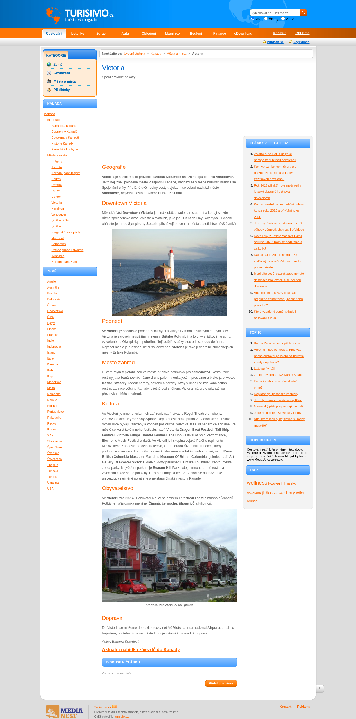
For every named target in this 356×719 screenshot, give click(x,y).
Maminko (172, 33)
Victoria (57, 202)
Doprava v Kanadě (65, 131)
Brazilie (52, 293)
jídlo (266, 493)
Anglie (51, 281)
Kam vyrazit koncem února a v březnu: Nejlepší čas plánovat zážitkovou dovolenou (275, 173)
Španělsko (54, 447)
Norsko (52, 399)
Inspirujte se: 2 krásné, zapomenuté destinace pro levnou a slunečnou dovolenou (279, 280)
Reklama (302, 33)
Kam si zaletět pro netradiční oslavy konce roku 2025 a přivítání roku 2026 (279, 211)
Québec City (60, 220)
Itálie (50, 358)
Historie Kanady (63, 143)
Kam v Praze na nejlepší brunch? (277, 343)
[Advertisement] (149, 122)
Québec (57, 226)
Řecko (51, 423)
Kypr (50, 376)
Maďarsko (54, 382)
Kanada (155, 53)
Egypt (51, 323)
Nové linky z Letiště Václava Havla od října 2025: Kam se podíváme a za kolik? (278, 242)
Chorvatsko (55, 311)
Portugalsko (55, 411)
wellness (257, 483)
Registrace (301, 42)
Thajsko (289, 483)
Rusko (51, 429)
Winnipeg (58, 256)
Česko (51, 305)
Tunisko (52, 470)
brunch (252, 501)
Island (51, 352)
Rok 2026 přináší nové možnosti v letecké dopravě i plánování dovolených (278, 192)
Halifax (56, 179)
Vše (258, 19)
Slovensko (54, 441)
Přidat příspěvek (221, 683)
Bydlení (196, 33)
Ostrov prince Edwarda (68, 250)
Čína (50, 317)
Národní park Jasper (66, 173)
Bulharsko (54, 299)
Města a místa (176, 53)
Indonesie (54, 346)
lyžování (275, 483)
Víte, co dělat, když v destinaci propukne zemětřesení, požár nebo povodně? (278, 299)
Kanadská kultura (64, 125)
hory (290, 493)
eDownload (243, 33)
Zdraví (101, 33)
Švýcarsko (54, 459)
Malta (51, 388)
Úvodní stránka (134, 53)
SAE (50, 435)
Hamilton (58, 208)
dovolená (254, 493)
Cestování (54, 33)
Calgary (57, 161)
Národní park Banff (65, 261)
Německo (54, 394)
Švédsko (53, 453)
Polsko (52, 405)
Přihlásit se (275, 42)
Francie (52, 334)
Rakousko (54, 417)
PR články (62, 90)
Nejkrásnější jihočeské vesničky (276, 394)
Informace (54, 119)
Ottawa (56, 190)
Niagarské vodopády (66, 232)
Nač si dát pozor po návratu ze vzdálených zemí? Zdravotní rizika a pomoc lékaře (279, 261)
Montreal (58, 238)
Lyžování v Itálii (265, 368)
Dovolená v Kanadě (65, 137)
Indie (50, 340)
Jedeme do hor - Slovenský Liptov (278, 412)
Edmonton (59, 244)
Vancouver (59, 214)
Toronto (57, 167)
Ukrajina (53, 482)
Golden (57, 196)
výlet (300, 493)
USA (50, 488)
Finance (219, 33)
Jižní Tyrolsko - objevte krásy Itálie (278, 400)
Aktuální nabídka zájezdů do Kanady (141, 649)
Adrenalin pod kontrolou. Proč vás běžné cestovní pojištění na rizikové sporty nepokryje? (279, 356)
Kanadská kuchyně (65, 149)
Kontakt (279, 33)
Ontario (57, 185)
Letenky (77, 33)
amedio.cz (122, 716)
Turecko (53, 476)
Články (273, 19)
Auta (125, 33)
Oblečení (149, 33)
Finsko (52, 328)
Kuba (51, 370)
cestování (278, 493)
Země (290, 19)
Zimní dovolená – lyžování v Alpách (278, 374)
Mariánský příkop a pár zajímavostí (278, 406)
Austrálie (53, 287)
